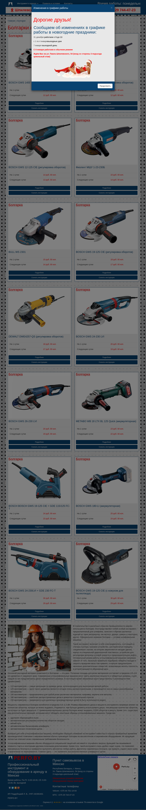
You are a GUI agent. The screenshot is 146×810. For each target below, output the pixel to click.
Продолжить (105, 86)
